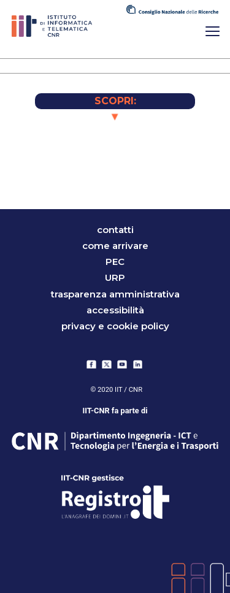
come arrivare (115, 245)
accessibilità (115, 310)
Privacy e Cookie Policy (115, 326)
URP (115, 278)
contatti (115, 229)
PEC (115, 261)
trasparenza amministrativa (115, 294)
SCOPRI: (115, 101)
